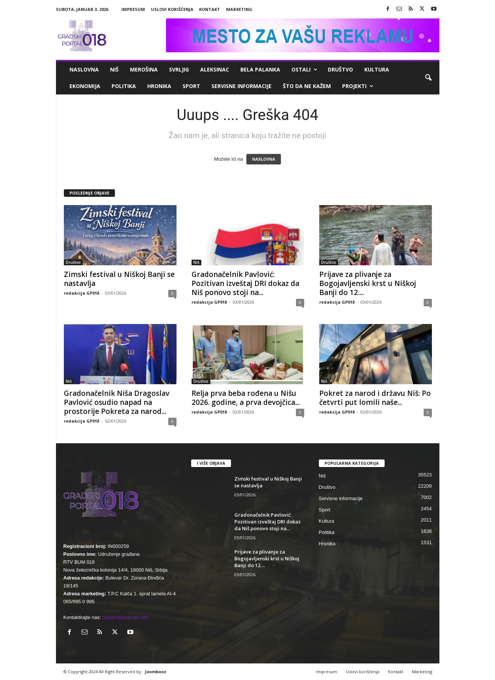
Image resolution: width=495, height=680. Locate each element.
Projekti (357, 86)
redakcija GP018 (81, 293)
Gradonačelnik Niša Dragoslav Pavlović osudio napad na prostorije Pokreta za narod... (116, 402)
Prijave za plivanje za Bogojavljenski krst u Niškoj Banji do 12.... (367, 283)
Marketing (239, 9)
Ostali (304, 69)
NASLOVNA (263, 159)
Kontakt (209, 9)
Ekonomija (84, 86)
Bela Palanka (260, 69)
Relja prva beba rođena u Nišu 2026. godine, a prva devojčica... (246, 397)
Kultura (376, 69)
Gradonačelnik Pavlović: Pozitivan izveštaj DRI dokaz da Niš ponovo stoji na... (245, 283)
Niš (114, 69)
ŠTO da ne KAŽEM (307, 86)
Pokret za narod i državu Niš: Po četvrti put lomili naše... (375, 397)
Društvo (340, 69)
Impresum (133, 9)
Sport (191, 86)
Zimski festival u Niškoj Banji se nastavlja (119, 278)
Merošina (144, 69)
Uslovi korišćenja (172, 9)
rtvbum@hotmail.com (126, 617)
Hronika (159, 86)
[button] (428, 78)
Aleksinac (214, 69)
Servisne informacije (241, 86)
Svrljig (179, 69)
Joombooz (155, 671)
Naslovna (84, 69)
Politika (124, 86)
